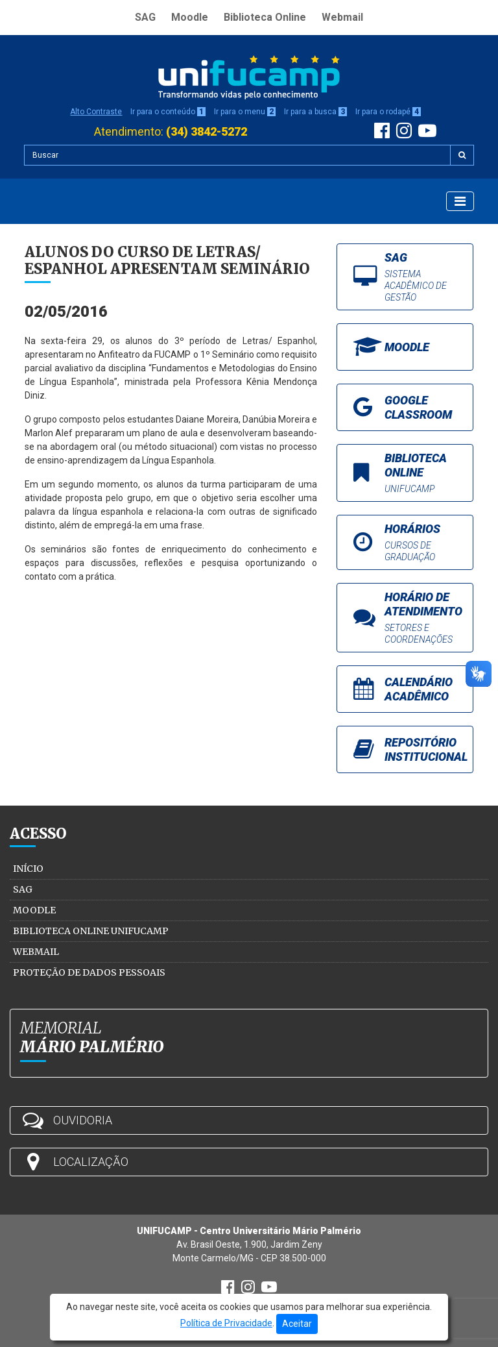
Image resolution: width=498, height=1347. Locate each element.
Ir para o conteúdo (168, 111)
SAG (145, 17)
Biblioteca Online (265, 17)
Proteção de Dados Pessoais (89, 972)
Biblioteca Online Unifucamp (91, 931)
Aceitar (297, 1323)
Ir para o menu (245, 111)
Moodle (189, 17)
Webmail (342, 17)
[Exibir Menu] (460, 201)
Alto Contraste (96, 111)
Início (28, 868)
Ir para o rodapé (388, 111)
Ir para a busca (315, 111)
